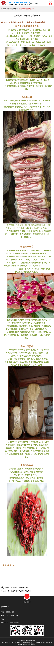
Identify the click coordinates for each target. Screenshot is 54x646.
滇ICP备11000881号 (13, 622)
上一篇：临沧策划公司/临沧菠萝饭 (16, 587)
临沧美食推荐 (14, 9)
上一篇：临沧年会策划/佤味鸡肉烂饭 (17, 591)
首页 (8, 9)
